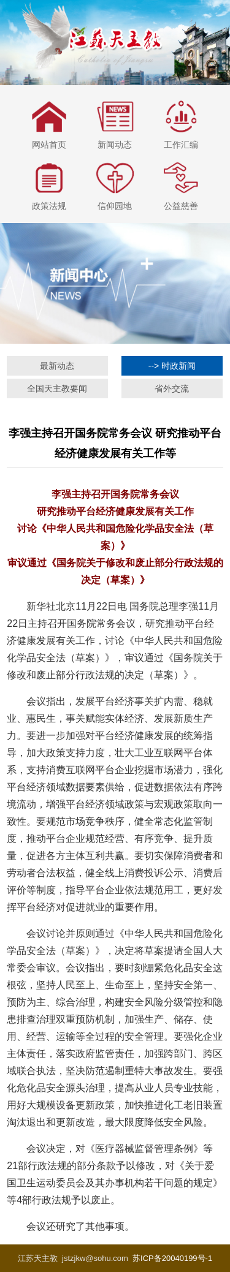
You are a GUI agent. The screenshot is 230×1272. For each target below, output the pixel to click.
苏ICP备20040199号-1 (172, 1258)
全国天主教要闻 (57, 388)
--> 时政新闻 (172, 366)
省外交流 (172, 388)
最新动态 (57, 366)
